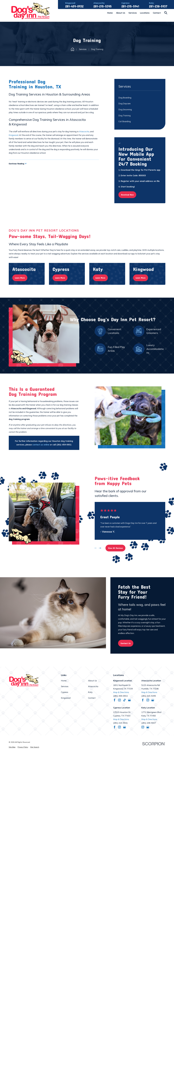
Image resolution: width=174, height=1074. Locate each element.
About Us (92, 680)
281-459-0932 (74, 6)
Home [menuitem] (110, 13)
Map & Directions (121, 692)
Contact (92, 698)
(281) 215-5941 (120, 723)
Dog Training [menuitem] (124, 115)
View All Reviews (115, 548)
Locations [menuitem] (145, 13)
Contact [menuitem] (157, 13)
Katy (90, 692)
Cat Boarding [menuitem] (124, 121)
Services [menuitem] (133, 13)
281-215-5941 (130, 6)
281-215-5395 (102, 6)
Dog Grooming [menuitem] (125, 109)
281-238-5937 (158, 6)
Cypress (64, 692)
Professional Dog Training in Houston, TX (35, 83)
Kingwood (13, 135)
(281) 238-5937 (148, 723)
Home (63, 680)
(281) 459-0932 (120, 696)
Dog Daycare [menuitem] (124, 103)
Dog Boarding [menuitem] (124, 97)
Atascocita (84, 131)
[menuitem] (12, 747)
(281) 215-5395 (148, 696)
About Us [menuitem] (120, 13)
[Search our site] (165, 12)
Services (64, 686)
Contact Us (126, 643)
